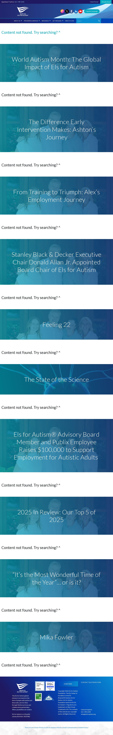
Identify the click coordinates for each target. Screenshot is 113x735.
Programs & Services (32, 21)
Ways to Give (69, 21)
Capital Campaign (92, 11)
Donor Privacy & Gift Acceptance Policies (48, 727)
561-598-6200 (19, 2)
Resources (46, 21)
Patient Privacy (83, 727)
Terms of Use (29, 727)
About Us (18, 21)
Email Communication (70, 727)
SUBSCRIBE (68, 684)
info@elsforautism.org (88, 714)
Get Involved (58, 21)
